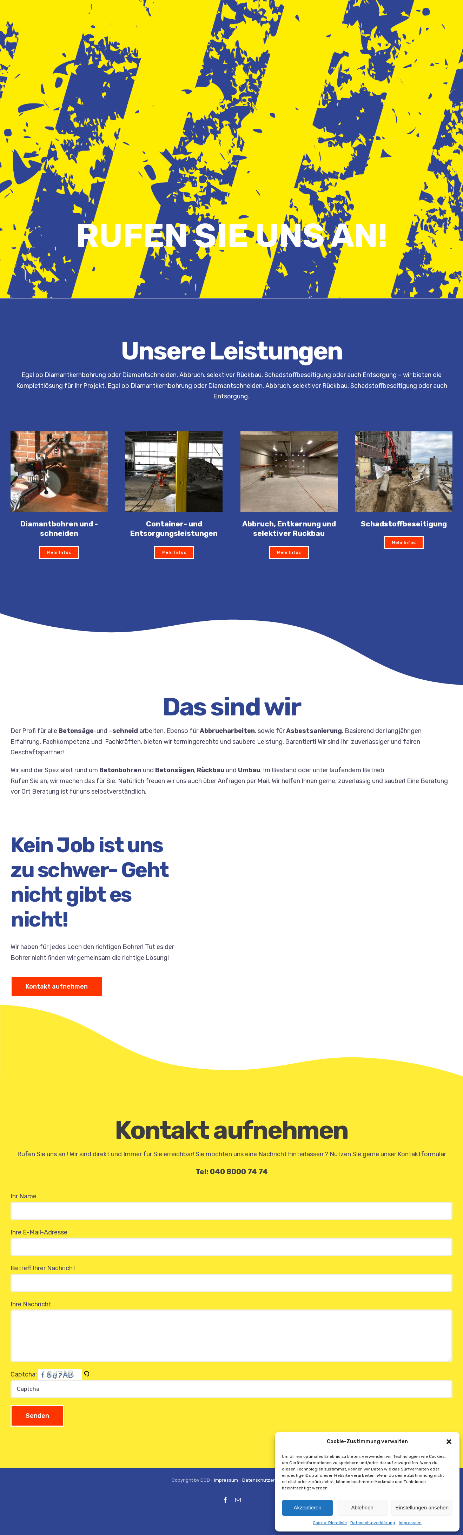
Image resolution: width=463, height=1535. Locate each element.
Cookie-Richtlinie (330, 1522)
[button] (448, 1441)
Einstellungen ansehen (422, 1507)
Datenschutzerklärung (372, 1522)
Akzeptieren (307, 1507)
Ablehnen (362, 1507)
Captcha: (45, 1374)
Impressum (410, 1522)
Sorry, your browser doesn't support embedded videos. (330, 910)
